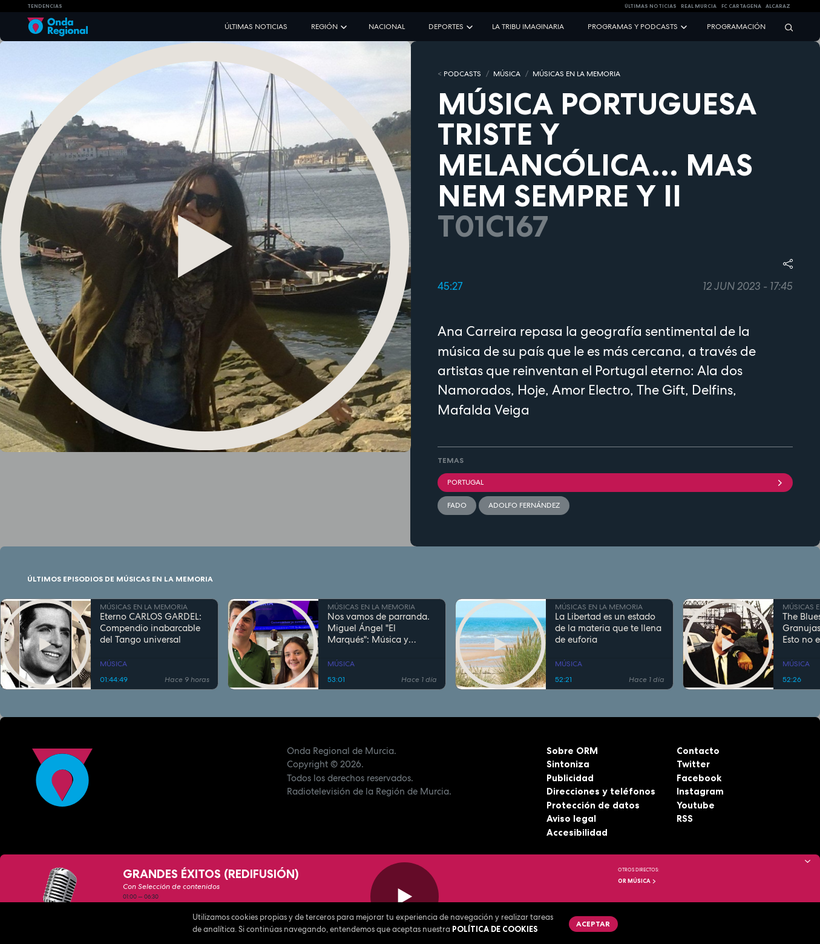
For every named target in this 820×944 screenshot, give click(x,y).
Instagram (700, 791)
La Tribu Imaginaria (528, 26)
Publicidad (570, 778)
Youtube (696, 805)
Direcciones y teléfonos (600, 791)
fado (457, 505)
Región (324, 26)
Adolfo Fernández (524, 505)
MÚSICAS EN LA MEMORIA (576, 74)
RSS (685, 818)
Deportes (446, 26)
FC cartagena (741, 6)
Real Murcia (699, 6)
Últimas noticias (256, 26)
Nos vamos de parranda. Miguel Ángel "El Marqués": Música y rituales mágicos (378, 628)
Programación (736, 26)
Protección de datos (593, 805)
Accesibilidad (577, 832)
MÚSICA (506, 74)
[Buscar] (785, 27)
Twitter (693, 764)
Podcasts (462, 74)
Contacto (698, 750)
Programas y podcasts (633, 26)
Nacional (387, 26)
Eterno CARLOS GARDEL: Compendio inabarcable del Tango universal (151, 628)
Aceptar (593, 923)
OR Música (637, 881)
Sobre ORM (572, 750)
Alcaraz (778, 6)
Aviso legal (571, 818)
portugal (615, 482)
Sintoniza (567, 764)
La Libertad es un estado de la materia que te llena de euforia (608, 628)
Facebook (699, 778)
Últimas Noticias (651, 6)
